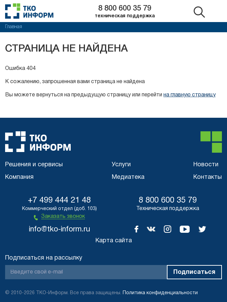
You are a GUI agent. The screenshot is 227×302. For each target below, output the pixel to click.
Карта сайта (113, 241)
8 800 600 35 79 (124, 8)
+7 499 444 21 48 (59, 200)
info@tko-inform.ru (59, 229)
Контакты (207, 177)
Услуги (121, 165)
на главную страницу (189, 95)
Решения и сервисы (34, 165)
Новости (206, 165)
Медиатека (128, 177)
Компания (19, 177)
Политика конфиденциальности (160, 293)
